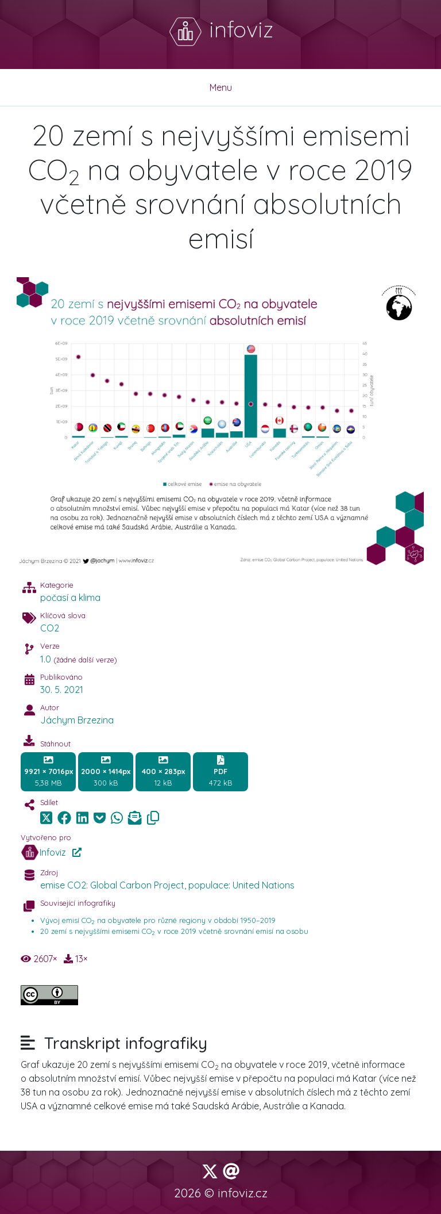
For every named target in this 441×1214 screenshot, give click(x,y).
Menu (221, 87)
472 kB (220, 771)
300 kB (105, 771)
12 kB (163, 771)
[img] (64, 818)
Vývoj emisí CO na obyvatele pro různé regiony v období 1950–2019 (158, 920)
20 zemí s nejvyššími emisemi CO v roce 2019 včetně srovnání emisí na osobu (174, 931)
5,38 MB (48, 771)
